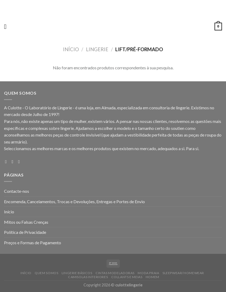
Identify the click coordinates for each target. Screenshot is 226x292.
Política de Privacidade (25, 232)
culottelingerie (128, 285)
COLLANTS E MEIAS (126, 277)
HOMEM (152, 277)
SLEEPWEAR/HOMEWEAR (183, 273)
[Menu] (7, 26)
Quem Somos (46, 273)
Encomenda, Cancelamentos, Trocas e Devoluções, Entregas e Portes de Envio (74, 201)
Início (71, 49)
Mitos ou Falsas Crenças (26, 222)
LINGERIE (97, 49)
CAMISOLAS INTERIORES (88, 277)
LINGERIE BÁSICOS (77, 273)
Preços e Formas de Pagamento (32, 242)
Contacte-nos (16, 191)
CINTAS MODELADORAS (115, 273)
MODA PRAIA (148, 273)
